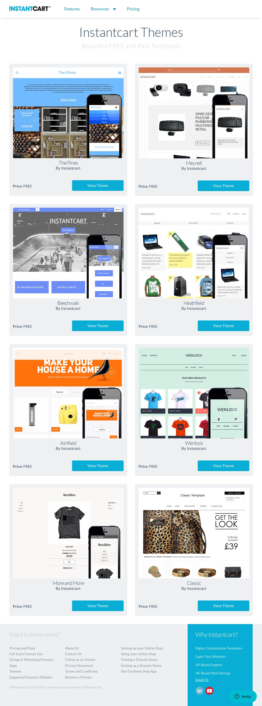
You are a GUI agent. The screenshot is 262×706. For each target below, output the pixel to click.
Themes (15, 671)
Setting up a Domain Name (141, 666)
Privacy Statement (79, 666)
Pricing (133, 8)
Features (72, 8)
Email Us (202, 680)
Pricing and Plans (22, 648)
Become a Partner (78, 677)
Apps (13, 666)
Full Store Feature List (26, 654)
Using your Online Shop (138, 654)
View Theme (97, 185)
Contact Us (73, 654)
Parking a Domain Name (139, 660)
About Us (72, 648)
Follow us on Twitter (80, 660)
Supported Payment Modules (31, 677)
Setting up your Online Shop (142, 648)
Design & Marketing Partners (31, 660)
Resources (103, 8)
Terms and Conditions (81, 671)
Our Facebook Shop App (139, 671)
